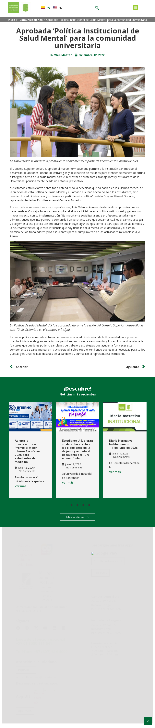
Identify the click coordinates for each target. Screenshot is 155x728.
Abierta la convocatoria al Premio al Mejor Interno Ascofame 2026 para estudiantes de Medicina (24, 451)
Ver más (18, 485)
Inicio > (13, 20)
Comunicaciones (31, 20)
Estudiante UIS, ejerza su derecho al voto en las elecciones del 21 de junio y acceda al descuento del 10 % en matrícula (73, 451)
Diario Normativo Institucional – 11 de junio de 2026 (119, 444)
